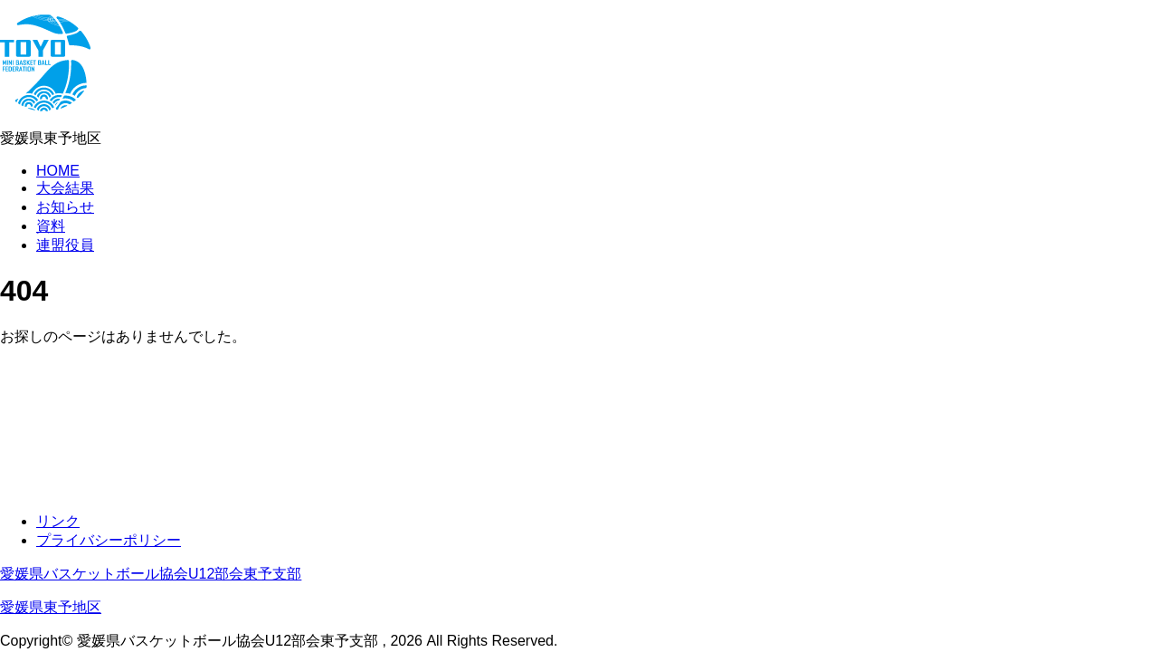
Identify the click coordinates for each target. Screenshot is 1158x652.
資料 (50, 226)
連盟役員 (65, 245)
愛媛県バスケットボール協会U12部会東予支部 (150, 573)
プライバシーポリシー (108, 540)
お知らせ (65, 207)
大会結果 (65, 188)
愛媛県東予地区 (50, 607)
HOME (58, 170)
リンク (58, 521)
